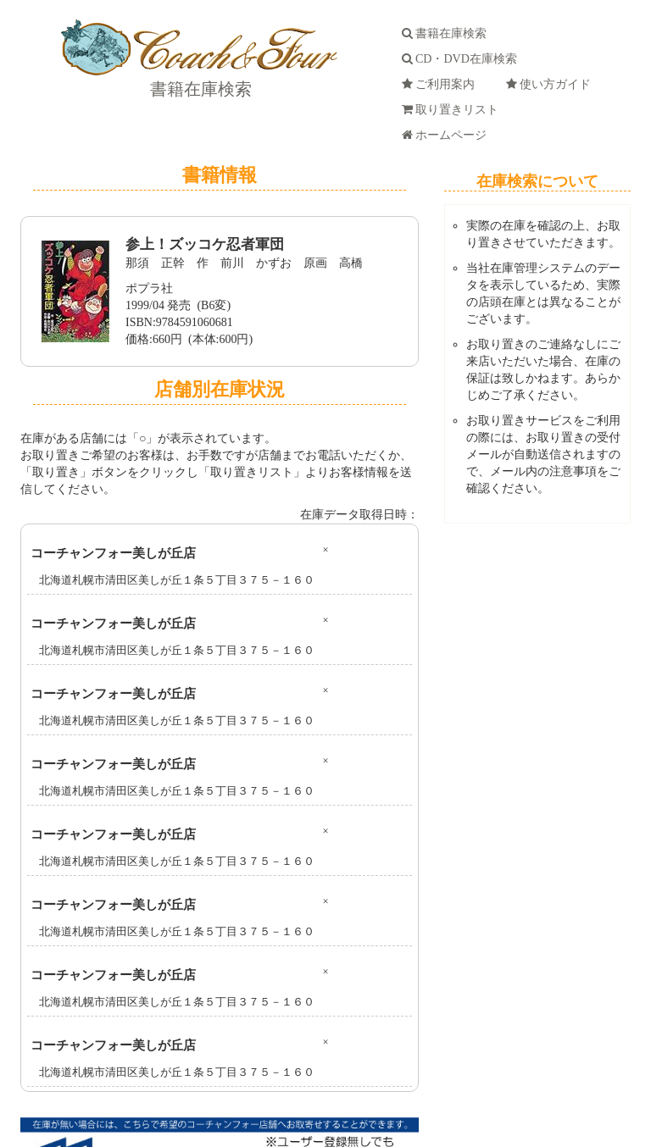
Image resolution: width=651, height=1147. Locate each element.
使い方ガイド (551, 84)
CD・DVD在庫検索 (462, 59)
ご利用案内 (441, 84)
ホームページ (447, 135)
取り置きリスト (453, 109)
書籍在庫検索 (199, 89)
